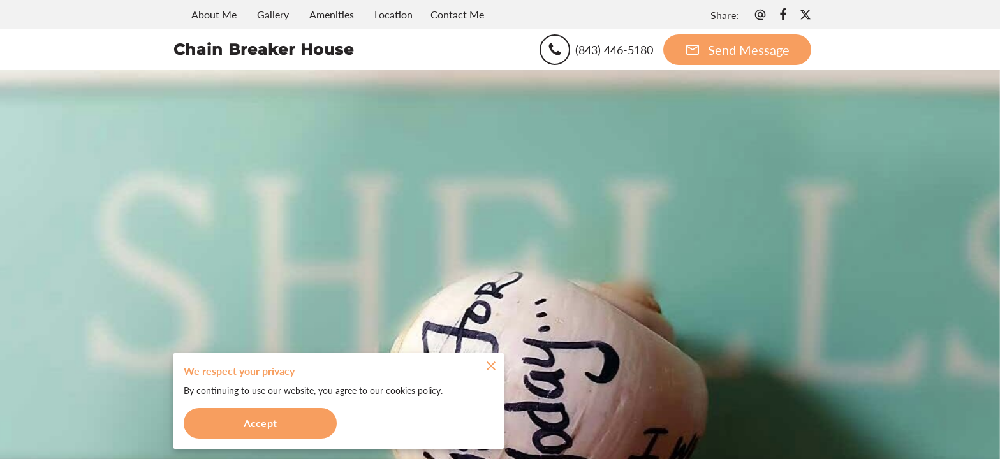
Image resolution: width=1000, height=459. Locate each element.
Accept (260, 423)
